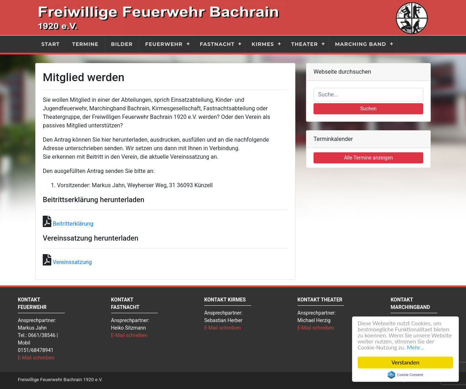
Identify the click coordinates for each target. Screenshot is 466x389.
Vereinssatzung (72, 262)
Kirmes (263, 44)
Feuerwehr (164, 44)
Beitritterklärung (73, 223)
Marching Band (360, 44)
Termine (85, 44)
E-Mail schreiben (36, 358)
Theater (304, 44)
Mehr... (415, 347)
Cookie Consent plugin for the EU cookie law (405, 375)
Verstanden (405, 362)
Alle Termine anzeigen (368, 158)
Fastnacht (217, 44)
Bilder (122, 44)
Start (50, 44)
